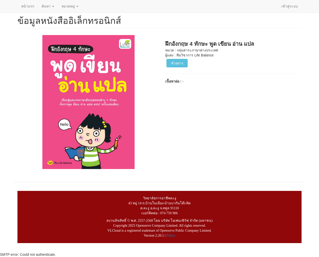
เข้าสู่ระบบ (289, 6)
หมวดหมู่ (70, 6)
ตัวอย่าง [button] (177, 63)
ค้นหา (48, 6)
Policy (170, 235)
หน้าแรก (27, 6)
